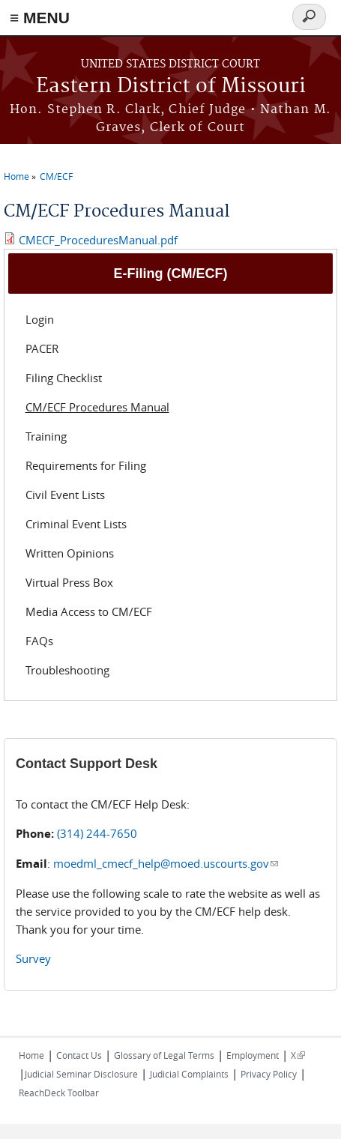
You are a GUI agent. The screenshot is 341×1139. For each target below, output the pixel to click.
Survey (33, 958)
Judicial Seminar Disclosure (81, 1074)
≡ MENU (40, 17)
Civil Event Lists (65, 494)
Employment (252, 1055)
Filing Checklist (63, 377)
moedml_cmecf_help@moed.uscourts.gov (165, 863)
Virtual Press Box (69, 582)
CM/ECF (56, 176)
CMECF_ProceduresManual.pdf (98, 239)
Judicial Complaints (189, 1074)
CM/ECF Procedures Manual (97, 406)
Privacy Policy (269, 1074)
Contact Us (79, 1055)
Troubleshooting (67, 669)
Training (46, 436)
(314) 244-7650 (97, 833)
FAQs (39, 640)
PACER (41, 348)
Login (39, 319)
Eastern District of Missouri (171, 86)
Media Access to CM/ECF (88, 611)
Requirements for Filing (85, 465)
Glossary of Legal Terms (164, 1055)
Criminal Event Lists (76, 523)
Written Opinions (69, 553)
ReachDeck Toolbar (59, 1093)
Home (16, 176)
